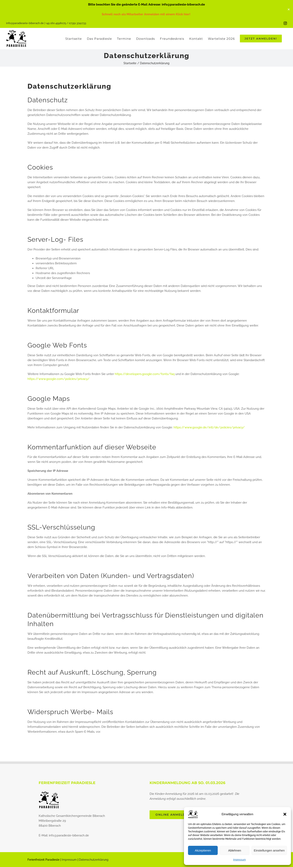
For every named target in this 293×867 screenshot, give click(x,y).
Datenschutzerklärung (93, 859)
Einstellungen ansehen (269, 850)
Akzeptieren (203, 850)
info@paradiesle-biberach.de (69, 835)
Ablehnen (234, 850)
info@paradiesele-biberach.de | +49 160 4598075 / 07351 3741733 (46, 23)
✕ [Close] (288, 9)
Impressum (239, 859)
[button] (285, 814)
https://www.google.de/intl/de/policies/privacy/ (209, 427)
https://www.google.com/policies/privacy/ (58, 379)
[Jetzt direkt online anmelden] (174, 814)
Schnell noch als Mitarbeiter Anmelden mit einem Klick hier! (146, 14)
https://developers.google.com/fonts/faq (145, 374)
